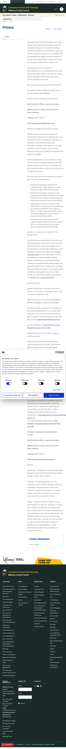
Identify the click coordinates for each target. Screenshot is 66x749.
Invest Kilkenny (51, 2)
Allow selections (33, 395)
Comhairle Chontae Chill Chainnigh (23, 7)
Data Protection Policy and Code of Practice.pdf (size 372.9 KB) (43, 425)
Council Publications (40, 622)
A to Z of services (55, 596)
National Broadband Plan (56, 644)
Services (52, 583)
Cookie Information (47, 279)
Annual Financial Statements (39, 616)
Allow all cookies (54, 395)
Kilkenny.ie (6, 2)
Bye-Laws (5, 598)
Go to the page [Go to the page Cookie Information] (35, 546)
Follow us (37, 683)
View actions (57, 31)
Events (20, 602)
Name (20, 687)
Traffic (52, 656)
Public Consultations (9, 656)
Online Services (7, 653)
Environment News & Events (25, 595)
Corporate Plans (8, 604)
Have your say (59, 17)
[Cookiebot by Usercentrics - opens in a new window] (56, 352)
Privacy (11, 23)
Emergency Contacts (9, 722)
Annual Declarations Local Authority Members (9, 593)
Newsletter (37, 602)
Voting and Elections (9, 677)
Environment (54, 617)
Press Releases (23, 588)
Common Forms (39, 628)
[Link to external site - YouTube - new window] (38, 688)
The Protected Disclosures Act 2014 (9, 673)
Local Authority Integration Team (55, 636)
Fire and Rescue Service (23, 606)
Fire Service (53, 623)
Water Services (54, 664)
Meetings (5, 651)
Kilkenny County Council (17, 2)
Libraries (37, 625)
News (20, 583)
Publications (38, 583)
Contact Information (6, 683)
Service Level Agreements (7, 668)
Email (20, 696)
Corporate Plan (39, 591)
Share (47, 31)
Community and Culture (55, 606)
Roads (52, 650)
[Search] (61, 9)
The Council (6, 583)
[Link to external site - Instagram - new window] (41, 688)
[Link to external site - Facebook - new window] (35, 688)
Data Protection (7, 612)
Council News (22, 591)
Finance (52, 620)
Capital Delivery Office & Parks (55, 592)
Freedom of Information (6, 628)
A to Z (27, 746)
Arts (51, 599)
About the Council (8, 588)
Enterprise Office (40, 2)
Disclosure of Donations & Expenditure (7, 617)
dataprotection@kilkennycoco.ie (43, 125)
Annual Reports (39, 594)
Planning (53, 648)
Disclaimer (20, 746)
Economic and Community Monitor (9, 623)
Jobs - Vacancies (8, 640)
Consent (22, 706)
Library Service (54, 632)
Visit (33, 2)
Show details (57, 390)
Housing (52, 626)
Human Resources (8, 632)
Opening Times (7, 738)
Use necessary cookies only (12, 395)
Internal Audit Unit (8, 635)
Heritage (52, 629)
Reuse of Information (9, 659)
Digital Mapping (55, 610)
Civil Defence (54, 602)
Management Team (9, 725)
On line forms (54, 588)
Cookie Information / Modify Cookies (43, 746)
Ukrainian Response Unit (56, 660)
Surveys (36, 588)
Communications (8, 601)
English (5, 23)
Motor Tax (53, 640)
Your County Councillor (6, 729)
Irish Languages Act (9, 638)
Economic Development (54, 614)
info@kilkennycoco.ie (9, 712)
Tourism (52, 653)
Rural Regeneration (40, 605)
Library (28, 2)
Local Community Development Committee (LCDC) (8, 645)
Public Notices (22, 599)
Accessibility (7, 744)
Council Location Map (8, 734)
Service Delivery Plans (7, 663)
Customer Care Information (7, 608)
